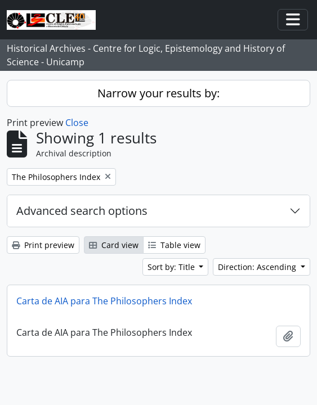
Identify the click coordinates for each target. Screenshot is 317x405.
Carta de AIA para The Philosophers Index (104, 301)
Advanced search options (82, 210)
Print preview (43, 245)
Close (76, 122)
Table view (174, 245)
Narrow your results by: (158, 93)
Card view (114, 245)
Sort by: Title (172, 267)
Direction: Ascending (258, 267)
